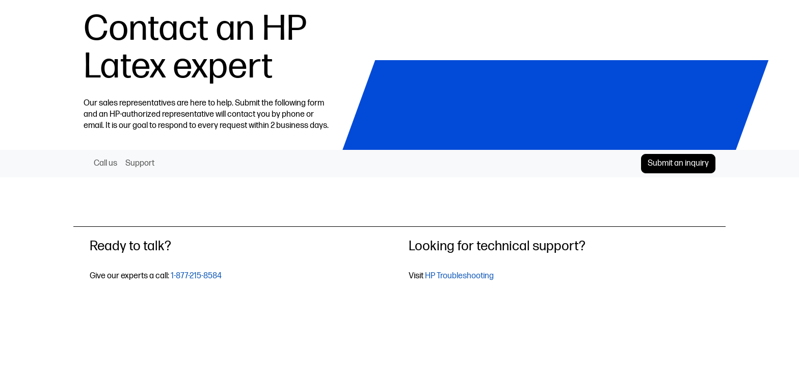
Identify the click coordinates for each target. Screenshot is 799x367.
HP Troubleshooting (459, 276)
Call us (105, 163)
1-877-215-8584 (196, 276)
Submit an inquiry (678, 163)
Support (139, 163)
